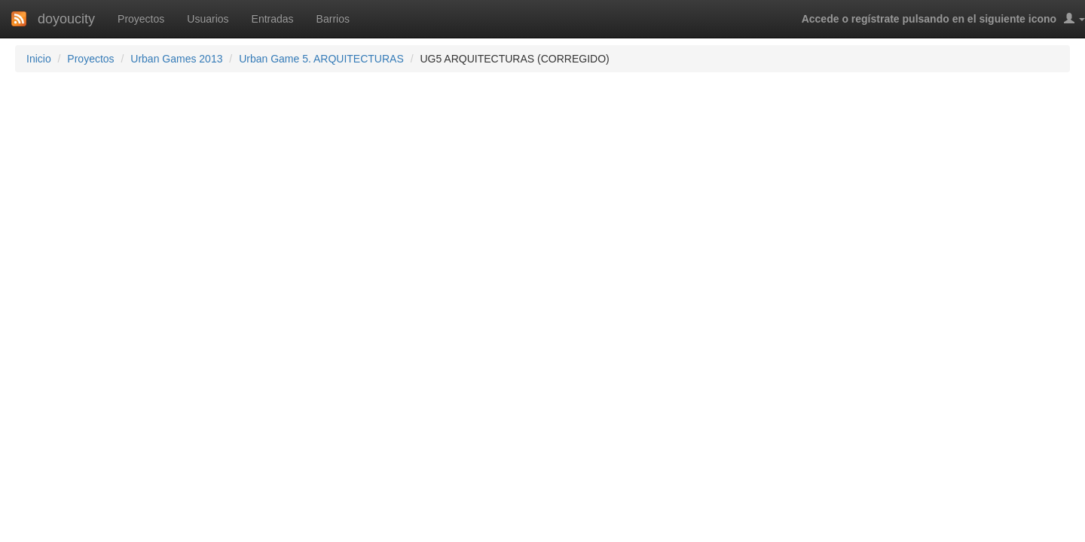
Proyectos (141, 19)
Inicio (38, 59)
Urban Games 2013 (176, 59)
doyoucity (66, 18)
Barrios (333, 19)
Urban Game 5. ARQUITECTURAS (321, 59)
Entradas (273, 19)
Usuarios (207, 19)
